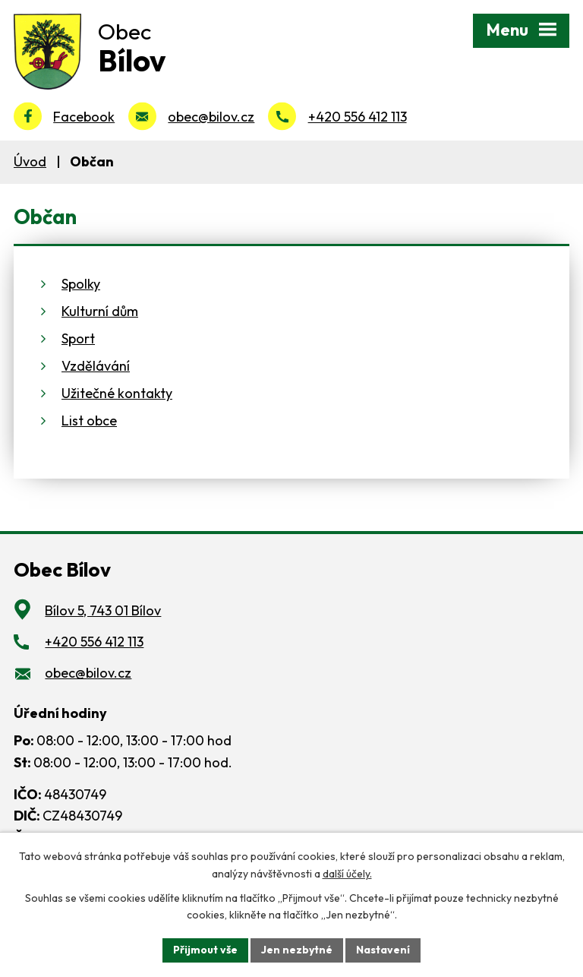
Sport (78, 338)
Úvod (30, 161)
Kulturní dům (99, 311)
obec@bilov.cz (211, 116)
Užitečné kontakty (116, 393)
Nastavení (383, 949)
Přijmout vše (205, 949)
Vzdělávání (95, 366)
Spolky (80, 283)
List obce (89, 420)
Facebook (84, 116)
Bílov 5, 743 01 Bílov (103, 610)
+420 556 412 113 (357, 116)
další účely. (347, 874)
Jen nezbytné (296, 949)
